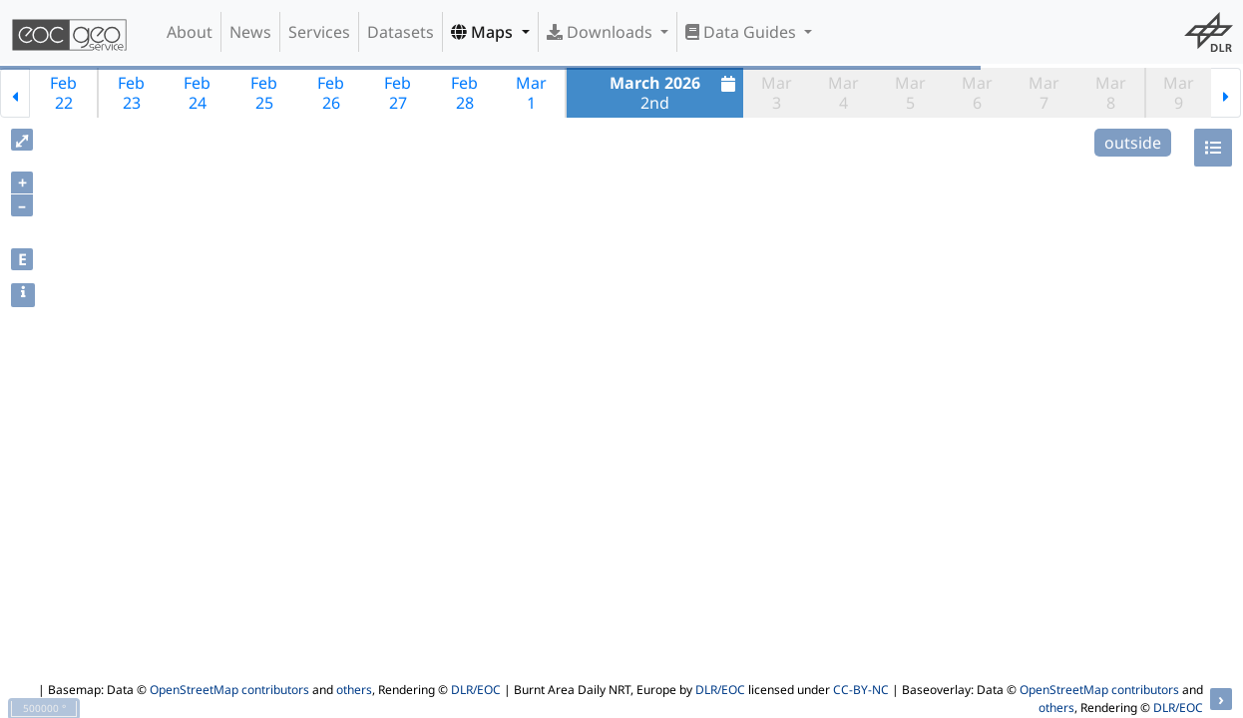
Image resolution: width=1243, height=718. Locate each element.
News (250, 32)
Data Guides (742, 32)
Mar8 (1110, 93)
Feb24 (197, 93)
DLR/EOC (476, 689)
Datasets (400, 32)
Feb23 (131, 93)
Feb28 (464, 93)
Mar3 (776, 93)
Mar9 (1178, 93)
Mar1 (531, 93)
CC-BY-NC (861, 689)
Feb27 (397, 93)
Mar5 (910, 93)
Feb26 (330, 93)
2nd (675, 93)
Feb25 (263, 93)
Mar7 (1044, 93)
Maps (484, 32)
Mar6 (977, 93)
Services (319, 32)
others (354, 689)
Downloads (601, 32)
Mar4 (843, 93)
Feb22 (63, 93)
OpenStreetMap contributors (229, 689)
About (189, 32)
